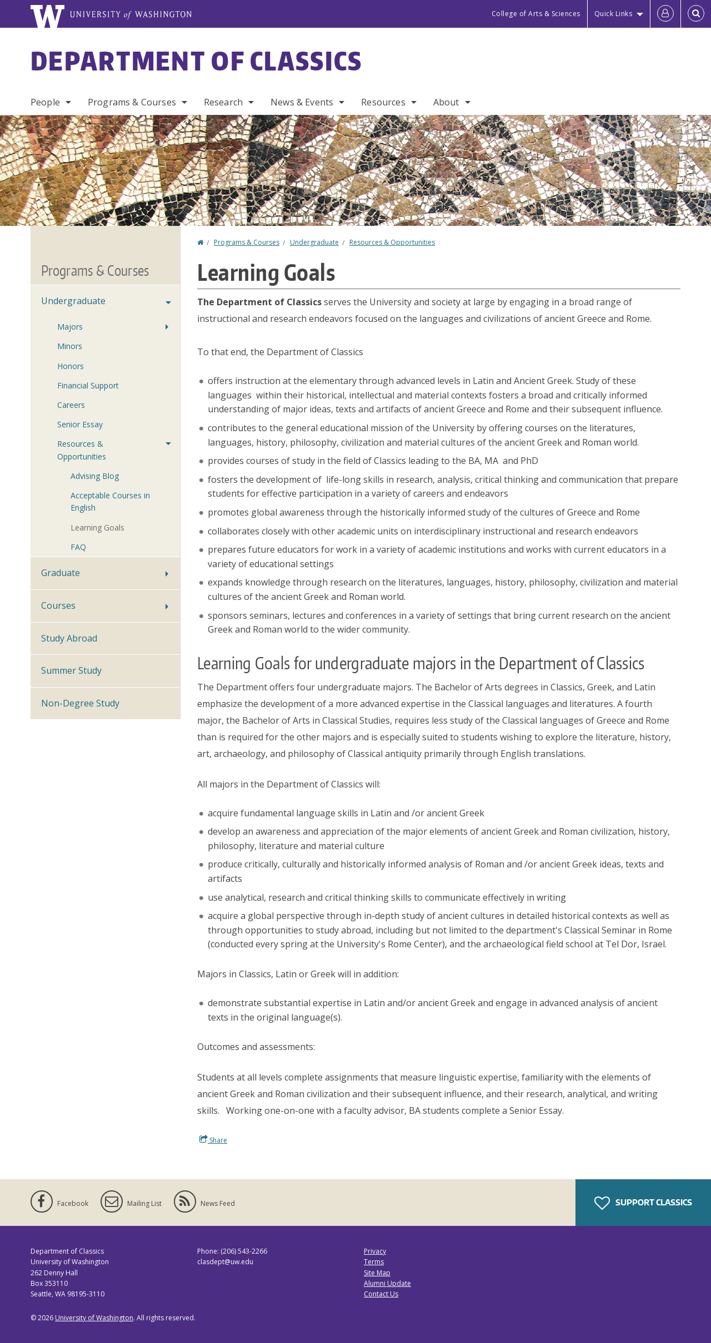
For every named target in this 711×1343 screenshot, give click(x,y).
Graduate (60, 573)
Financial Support (88, 385)
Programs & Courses (132, 102)
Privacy (375, 1251)
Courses (58, 605)
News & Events (302, 102)
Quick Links (613, 13)
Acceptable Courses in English (110, 501)
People (45, 102)
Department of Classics (197, 60)
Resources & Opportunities (392, 242)
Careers (71, 405)
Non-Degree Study (80, 703)
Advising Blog (95, 476)
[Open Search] (696, 14)
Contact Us (381, 1294)
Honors (70, 366)
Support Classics (643, 1203)
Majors (70, 326)
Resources (383, 102)
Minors (69, 346)
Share (213, 1140)
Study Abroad (69, 638)
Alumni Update (387, 1283)
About (446, 102)
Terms (374, 1261)
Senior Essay (80, 424)
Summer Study (71, 670)
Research (223, 102)
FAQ (78, 547)
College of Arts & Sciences (536, 13)
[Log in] (665, 14)
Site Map (377, 1273)
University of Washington (94, 1317)
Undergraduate (314, 242)
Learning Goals (97, 527)
